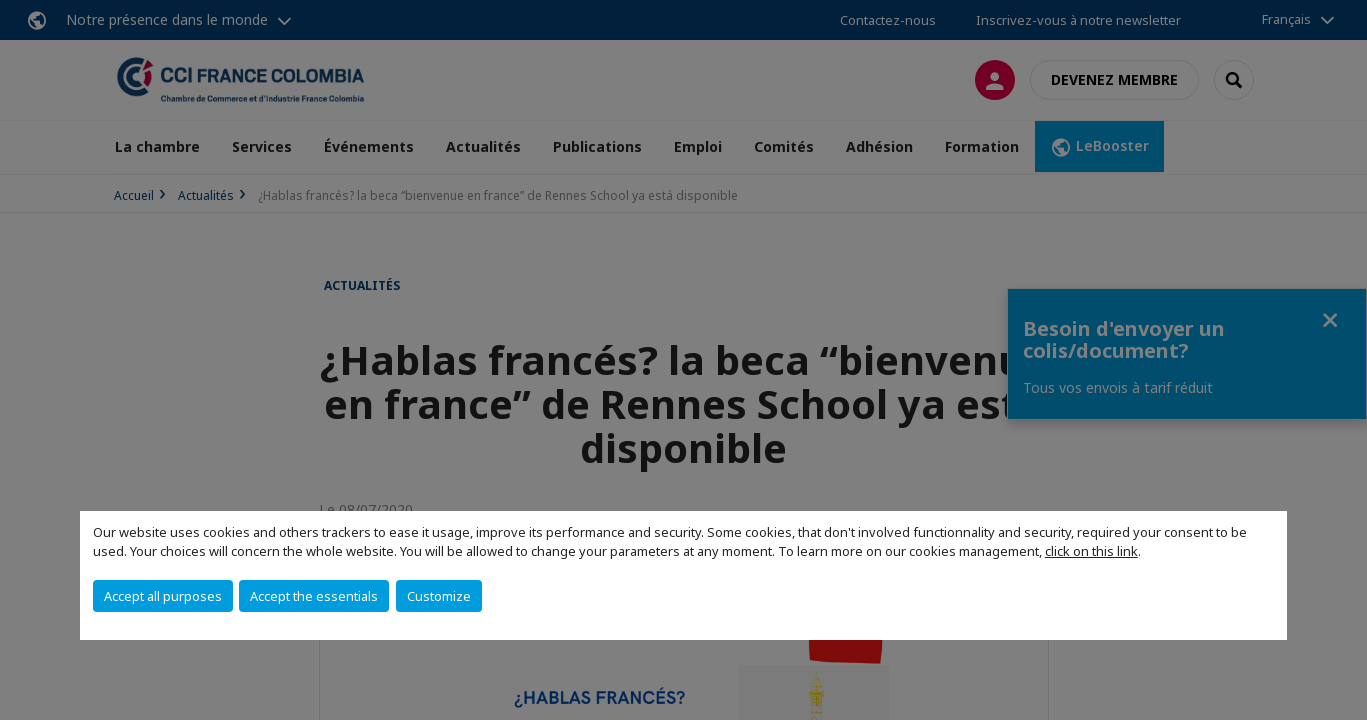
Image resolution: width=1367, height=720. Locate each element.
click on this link (1091, 551)
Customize (439, 596)
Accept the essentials (314, 596)
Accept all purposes (163, 596)
